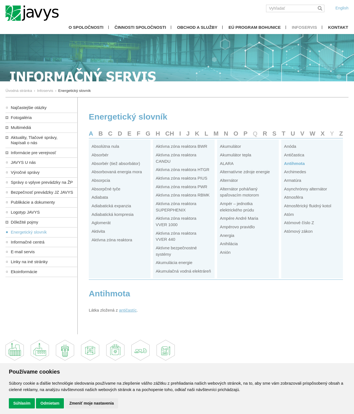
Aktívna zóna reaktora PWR (181, 186)
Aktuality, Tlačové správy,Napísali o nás (34, 140)
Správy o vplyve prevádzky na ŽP (42, 182)
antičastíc (128, 310)
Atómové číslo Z (299, 222)
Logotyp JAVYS (25, 212)
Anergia (227, 235)
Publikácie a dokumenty (33, 202)
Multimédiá (21, 127)
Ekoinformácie (24, 271)
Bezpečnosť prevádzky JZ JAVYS (42, 192)
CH (169, 133)
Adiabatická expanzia (111, 205)
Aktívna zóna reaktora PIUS (181, 178)
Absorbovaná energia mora (117, 171)
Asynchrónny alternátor (305, 189)
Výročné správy (25, 172)
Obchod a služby (197, 27)
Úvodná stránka (19, 91)
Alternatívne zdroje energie (245, 171)
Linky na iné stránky (29, 261)
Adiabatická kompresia (113, 214)
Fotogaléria (21, 117)
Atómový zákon (298, 231)
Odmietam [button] (49, 403)
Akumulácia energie (174, 262)
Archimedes (295, 171)
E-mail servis (23, 251)
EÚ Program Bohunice (254, 27)
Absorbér (100, 154)
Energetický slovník (29, 232)
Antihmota (294, 163)
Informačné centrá (28, 242)
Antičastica (294, 154)
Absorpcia (101, 180)
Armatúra (292, 180)
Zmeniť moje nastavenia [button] (91, 403)
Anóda (290, 146)
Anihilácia (229, 243)
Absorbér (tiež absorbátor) (116, 163)
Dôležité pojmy (24, 222)
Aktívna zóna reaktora (112, 239)
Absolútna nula (105, 146)
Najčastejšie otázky (28, 107)
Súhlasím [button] (21, 403)
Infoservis (304, 27)
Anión (225, 252)
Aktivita (98, 231)
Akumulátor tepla (235, 154)
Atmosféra (293, 197)
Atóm (289, 214)
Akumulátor (230, 146)
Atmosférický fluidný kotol (307, 205)
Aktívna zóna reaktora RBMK (183, 195)
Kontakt (338, 27)
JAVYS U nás (23, 162)
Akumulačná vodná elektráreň (183, 271)
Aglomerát (101, 222)
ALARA (227, 163)
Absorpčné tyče (106, 189)
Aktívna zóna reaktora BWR (181, 146)
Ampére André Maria (239, 218)
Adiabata (100, 197)
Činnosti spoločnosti (140, 27)
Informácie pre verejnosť (33, 152)
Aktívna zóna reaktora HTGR (182, 169)
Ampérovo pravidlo (237, 226)
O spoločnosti (86, 27)
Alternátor (229, 180)
